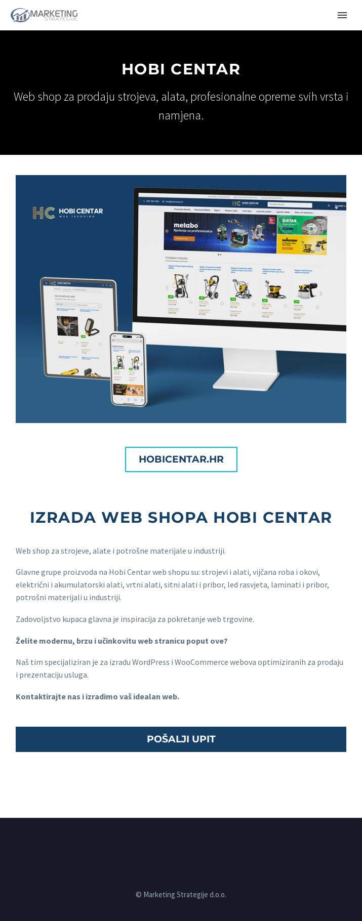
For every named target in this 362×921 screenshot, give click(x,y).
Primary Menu (342, 15)
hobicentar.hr (181, 459)
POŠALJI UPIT (181, 739)
